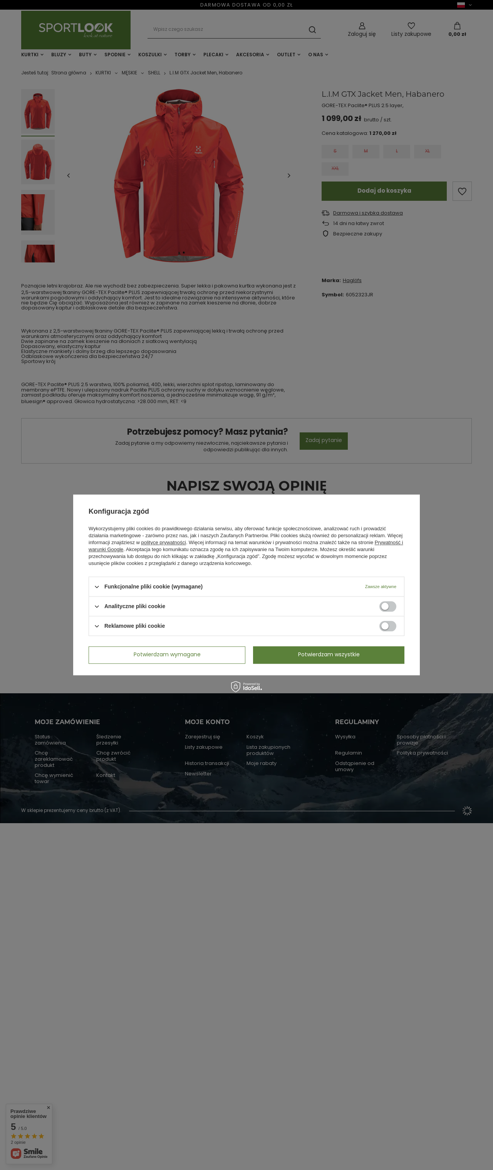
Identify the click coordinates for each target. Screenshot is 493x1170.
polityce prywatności (163, 542)
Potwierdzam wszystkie (329, 655)
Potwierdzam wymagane (167, 655)
